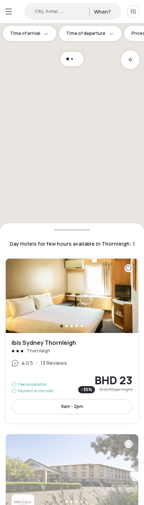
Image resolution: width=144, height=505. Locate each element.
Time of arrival (29, 33)
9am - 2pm (72, 406)
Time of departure (90, 33)
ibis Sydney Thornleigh (72, 341)
